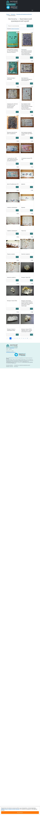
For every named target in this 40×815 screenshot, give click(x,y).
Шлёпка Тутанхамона (15, 28)
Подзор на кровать (11, 254)
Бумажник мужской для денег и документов (12, 133)
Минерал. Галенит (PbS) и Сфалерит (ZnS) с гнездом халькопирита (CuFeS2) (26, 330)
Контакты (16, 366)
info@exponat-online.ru (11, 352)
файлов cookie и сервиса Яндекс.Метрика (10, 809)
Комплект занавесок (25, 254)
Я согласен (20, 812)
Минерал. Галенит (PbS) (12, 300)
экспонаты (12, 348)
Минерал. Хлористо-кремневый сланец (11, 330)
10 (27, 338)
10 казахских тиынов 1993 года (26, 159)
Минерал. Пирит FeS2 (25, 277)
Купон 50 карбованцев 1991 (13, 184)
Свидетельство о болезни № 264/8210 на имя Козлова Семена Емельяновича (12, 105)
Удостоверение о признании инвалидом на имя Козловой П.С (26, 79)
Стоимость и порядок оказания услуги (22, 365)
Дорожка (23, 184)
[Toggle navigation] (32, 10)
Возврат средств (9, 366)
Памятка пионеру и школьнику (11, 78)
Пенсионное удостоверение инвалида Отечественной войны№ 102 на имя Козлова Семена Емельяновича (26, 52)
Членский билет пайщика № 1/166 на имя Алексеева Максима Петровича (12, 51)
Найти (30, 26)
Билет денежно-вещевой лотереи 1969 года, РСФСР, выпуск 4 (26, 133)
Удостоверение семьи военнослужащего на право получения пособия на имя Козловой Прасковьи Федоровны (26, 106)
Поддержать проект (11, 4)
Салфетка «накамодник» (12, 207)
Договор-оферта (9, 365)
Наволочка (23, 230)
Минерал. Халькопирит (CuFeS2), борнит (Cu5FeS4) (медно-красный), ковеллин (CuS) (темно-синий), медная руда (27, 303)
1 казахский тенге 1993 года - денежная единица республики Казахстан (12, 159)
